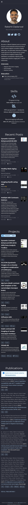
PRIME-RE (5, 345)
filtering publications (10, 375)
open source (20, 502)
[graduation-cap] (15, 35)
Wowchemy (10, 502)
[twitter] (12, 35)
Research (7, 235)
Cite (3, 259)
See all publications (8, 491)
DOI (6, 389)
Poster (7, 302)
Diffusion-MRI (6, 317)
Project (7, 486)
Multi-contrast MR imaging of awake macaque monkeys (8, 331)
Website (3, 356)
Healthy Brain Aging (8, 169)
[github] (19, 35)
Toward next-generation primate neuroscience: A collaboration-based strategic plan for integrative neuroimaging (13, 421)
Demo (10, 163)
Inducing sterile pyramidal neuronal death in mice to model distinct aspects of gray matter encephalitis (14, 448)
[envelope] (9, 35)
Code (12, 326)
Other (13, 235)
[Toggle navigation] (1, 2)
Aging (3, 305)
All (2, 235)
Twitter (15, 356)
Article (7, 280)
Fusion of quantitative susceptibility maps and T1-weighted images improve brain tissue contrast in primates (13, 383)
